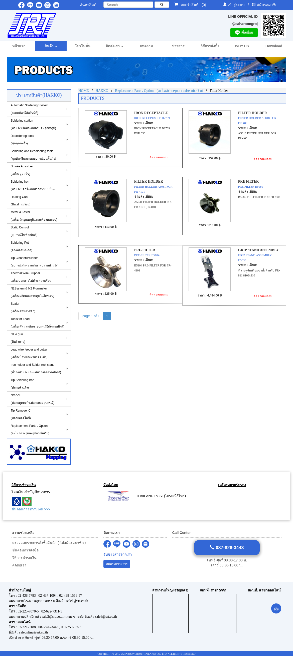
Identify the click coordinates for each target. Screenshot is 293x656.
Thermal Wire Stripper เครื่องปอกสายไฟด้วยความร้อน (31, 276)
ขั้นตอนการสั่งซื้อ (25, 550)
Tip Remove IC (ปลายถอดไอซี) (21, 414)
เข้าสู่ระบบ (237, 5)
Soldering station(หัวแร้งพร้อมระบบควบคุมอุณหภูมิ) (33, 124)
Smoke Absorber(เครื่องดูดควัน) (22, 170)
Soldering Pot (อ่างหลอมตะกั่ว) (21, 246)
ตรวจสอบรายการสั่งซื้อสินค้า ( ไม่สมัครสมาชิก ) (49, 543)
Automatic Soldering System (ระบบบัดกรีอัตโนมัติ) (30, 109)
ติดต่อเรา (19, 565)
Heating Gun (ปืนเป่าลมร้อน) (21, 200)
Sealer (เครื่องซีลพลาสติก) (23, 307)
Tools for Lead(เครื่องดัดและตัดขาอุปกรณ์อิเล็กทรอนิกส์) (37, 322)
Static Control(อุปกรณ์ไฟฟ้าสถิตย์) (24, 231)
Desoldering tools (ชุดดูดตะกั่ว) (22, 139)
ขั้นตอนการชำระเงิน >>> (31, 509)
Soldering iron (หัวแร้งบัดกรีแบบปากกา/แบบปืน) (33, 185)
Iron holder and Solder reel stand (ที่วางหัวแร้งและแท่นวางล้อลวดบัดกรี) (36, 368)
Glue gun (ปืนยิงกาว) (18, 338)
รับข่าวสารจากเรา (117, 554)
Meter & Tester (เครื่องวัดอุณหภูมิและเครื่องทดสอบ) (34, 215)
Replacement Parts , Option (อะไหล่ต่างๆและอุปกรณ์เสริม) (30, 429)
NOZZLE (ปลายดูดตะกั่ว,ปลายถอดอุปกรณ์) (32, 399)
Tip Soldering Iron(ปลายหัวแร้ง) (22, 383)
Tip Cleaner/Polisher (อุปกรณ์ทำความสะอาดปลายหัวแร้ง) (35, 261)
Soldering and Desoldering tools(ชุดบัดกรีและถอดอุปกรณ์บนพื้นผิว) (33, 154)
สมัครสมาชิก (267, 5)
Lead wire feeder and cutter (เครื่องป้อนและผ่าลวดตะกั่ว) (29, 353)
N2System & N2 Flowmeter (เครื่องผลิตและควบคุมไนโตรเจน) (32, 292)
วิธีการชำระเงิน (24, 558)
